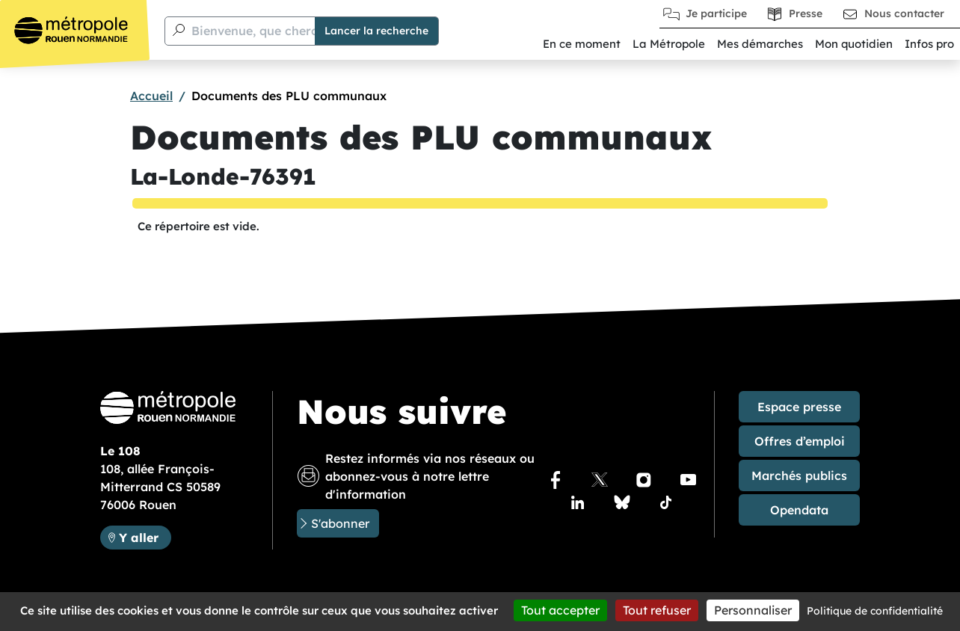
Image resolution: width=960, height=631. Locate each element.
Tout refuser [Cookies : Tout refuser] (657, 610)
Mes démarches (760, 44)
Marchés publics (799, 475)
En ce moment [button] (582, 44)
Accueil (151, 95)
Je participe (716, 13)
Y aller (144, 536)
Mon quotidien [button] (854, 44)
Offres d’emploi (799, 441)
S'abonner (340, 523)
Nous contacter (904, 13)
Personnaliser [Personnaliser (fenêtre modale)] (753, 610)
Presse (805, 13)
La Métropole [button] (669, 44)
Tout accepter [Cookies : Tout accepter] (560, 610)
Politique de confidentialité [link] (875, 611)
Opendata (799, 509)
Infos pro (929, 44)
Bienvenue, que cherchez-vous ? (286, 30)
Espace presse (799, 406)
